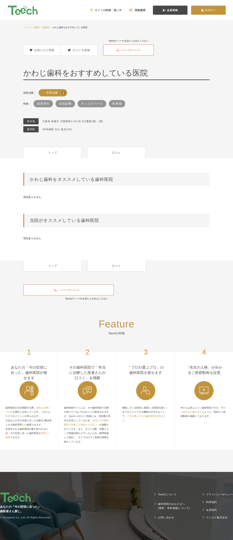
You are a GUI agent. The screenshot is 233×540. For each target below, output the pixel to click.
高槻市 (46, 27)
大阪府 (36, 27)
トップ (26, 27)
